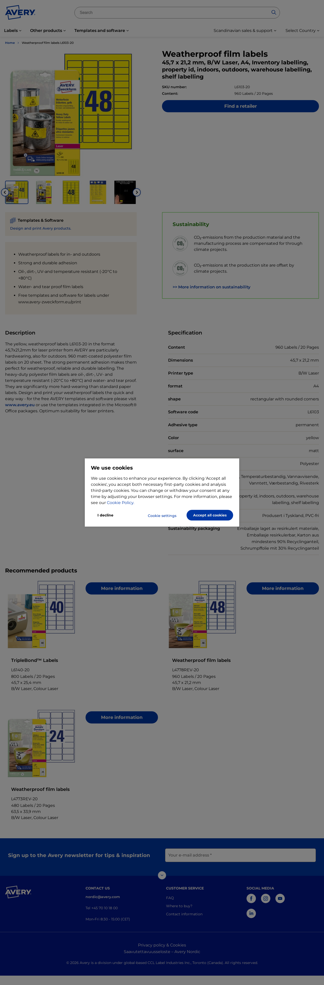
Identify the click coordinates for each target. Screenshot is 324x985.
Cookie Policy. (120, 502)
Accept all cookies (210, 515)
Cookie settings (162, 515)
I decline (105, 515)
